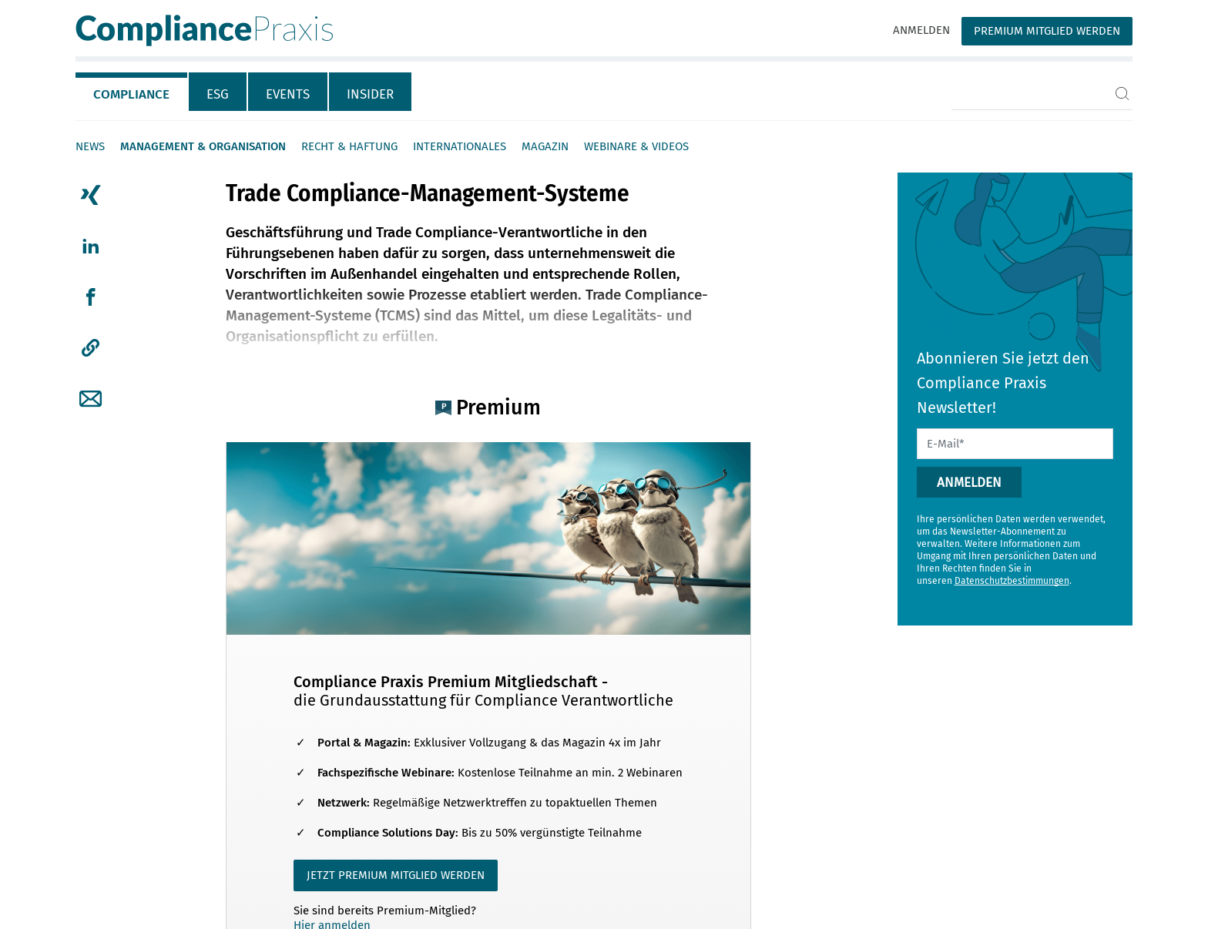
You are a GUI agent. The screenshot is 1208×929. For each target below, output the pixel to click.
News (90, 146)
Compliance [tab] (131, 94)
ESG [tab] (217, 94)
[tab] (132, 91)
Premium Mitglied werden (1047, 31)
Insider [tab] (370, 94)
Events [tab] (288, 94)
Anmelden (921, 30)
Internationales (459, 146)
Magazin (545, 146)
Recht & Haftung (349, 146)
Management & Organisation (203, 146)
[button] (91, 348)
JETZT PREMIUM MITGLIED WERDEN (396, 875)
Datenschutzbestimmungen (1012, 580)
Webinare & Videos (636, 146)
